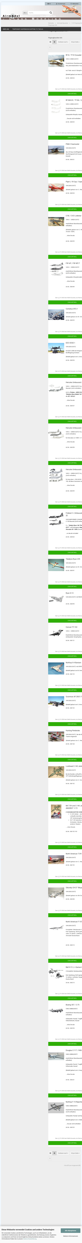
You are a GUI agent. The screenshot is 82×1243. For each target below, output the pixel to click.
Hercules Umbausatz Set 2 (57, 438)
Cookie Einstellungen (9, 1221)
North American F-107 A (56, 932)
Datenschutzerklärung (29, 1239)
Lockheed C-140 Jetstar (56, 776)
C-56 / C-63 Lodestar (55, 226)
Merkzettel (74, 4)
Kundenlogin (60, 4)
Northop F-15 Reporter (55, 1112)
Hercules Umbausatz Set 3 (57, 480)
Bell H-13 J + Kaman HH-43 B (58, 977)
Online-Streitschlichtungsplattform (13, 1218)
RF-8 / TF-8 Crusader (55, 65)
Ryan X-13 (51, 603)
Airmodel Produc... (9, 177)
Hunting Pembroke (54, 741)
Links (4, 1203)
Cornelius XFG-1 (53, 319)
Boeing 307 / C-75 (54, 1015)
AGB (4, 1207)
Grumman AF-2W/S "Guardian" (58, 707)
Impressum (6, 1196)
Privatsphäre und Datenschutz (12, 1214)
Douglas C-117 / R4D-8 (56, 1060)
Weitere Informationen (70, 1236)
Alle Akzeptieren (70, 1230)
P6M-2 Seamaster (54, 154)
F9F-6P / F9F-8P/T (54, 273)
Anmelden (14, 121)
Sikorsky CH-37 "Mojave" (56, 898)
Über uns (6, 29)
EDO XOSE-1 (52, 353)
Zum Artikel (53, 104)
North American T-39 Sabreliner (59, 864)
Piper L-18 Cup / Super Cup (57, 192)
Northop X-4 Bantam (55, 673)
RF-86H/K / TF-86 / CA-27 (57, 110)
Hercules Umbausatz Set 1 (57, 392)
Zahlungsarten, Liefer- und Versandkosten (15, 1210)
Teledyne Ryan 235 (54, 569)
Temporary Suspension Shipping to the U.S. (27, 29)
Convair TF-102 (53, 637)
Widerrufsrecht (7, 1199)
